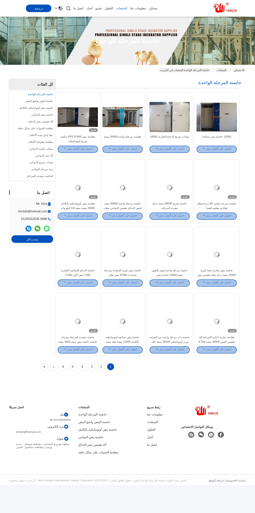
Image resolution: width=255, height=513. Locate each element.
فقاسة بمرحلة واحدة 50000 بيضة (122, 143)
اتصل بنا (78, 8)
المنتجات (121, 8)
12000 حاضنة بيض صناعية (216, 143)
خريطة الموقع (216, 508)
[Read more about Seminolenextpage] (53, 394)
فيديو (98, 8)
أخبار (89, 8)
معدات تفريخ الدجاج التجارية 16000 (169, 143)
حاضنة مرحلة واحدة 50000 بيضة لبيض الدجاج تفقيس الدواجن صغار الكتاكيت (122, 222)
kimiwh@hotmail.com (32, 211)
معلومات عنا (138, 8)
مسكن (153, 8)
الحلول (109, 8)
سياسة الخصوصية (236, 508)
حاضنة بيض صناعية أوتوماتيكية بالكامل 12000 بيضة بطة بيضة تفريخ (122, 369)
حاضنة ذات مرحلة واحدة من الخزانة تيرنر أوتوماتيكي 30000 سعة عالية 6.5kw (170, 369)
